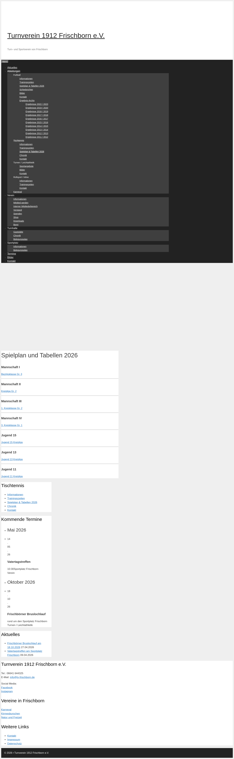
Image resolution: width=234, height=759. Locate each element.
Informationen (26, 78)
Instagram (7, 691)
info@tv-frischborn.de (22, 677)
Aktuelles (12, 67)
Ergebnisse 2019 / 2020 (37, 108)
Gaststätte (18, 232)
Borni (15, 224)
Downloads (18, 221)
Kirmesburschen (10, 713)
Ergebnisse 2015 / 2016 (37, 122)
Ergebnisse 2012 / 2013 (37, 133)
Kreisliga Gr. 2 (8, 391)
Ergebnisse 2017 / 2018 (37, 115)
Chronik (23, 155)
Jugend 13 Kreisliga (12, 459)
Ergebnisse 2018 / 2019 (37, 111)
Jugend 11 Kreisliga (12, 476)
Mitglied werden (20, 202)
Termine (11, 253)
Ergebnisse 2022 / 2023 (37, 104)
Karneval (17, 192)
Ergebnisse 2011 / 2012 (37, 137)
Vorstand (17, 210)
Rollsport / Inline (21, 177)
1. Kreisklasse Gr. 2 (11, 408)
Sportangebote (27, 166)
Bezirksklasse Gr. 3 (11, 374)
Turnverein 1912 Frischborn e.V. (56, 35)
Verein (10, 195)
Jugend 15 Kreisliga (12, 442)
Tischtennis (18, 140)
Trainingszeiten (27, 82)
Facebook (7, 687)
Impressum (13, 739)
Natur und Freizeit (11, 717)
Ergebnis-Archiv (27, 100)
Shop (15, 217)
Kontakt (23, 97)
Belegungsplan (20, 239)
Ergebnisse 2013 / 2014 (37, 130)
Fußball (17, 75)
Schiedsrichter (26, 89)
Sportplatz (12, 242)
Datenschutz (14, 743)
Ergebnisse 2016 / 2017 (37, 119)
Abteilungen (13, 71)
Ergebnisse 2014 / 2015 (37, 126)
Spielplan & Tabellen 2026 (32, 86)
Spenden (17, 213)
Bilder (22, 93)
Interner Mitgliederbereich (25, 206)
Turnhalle (12, 228)
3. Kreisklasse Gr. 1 (11, 425)
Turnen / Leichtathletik (23, 162)
